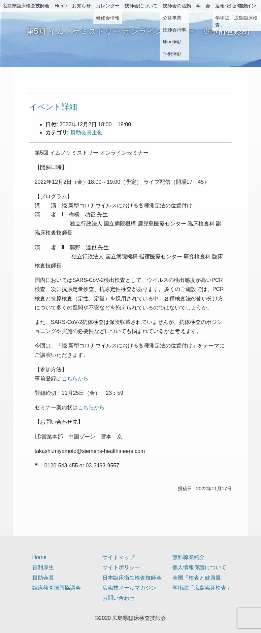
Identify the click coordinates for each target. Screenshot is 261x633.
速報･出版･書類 (231, 5)
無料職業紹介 (188, 557)
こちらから (75, 378)
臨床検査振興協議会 (56, 588)
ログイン (246, 5)
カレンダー (108, 5)
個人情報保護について (199, 567)
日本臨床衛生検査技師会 (132, 578)
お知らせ (81, 5)
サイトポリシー (121, 567)
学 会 (203, 5)
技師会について (141, 5)
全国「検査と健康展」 (199, 578)
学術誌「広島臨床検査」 (202, 588)
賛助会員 (43, 578)
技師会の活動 (177, 5)
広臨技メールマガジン (129, 588)
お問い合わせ (118, 598)
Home (61, 5)
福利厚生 (43, 567)
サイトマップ (118, 557)
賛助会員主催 (86, 132)
